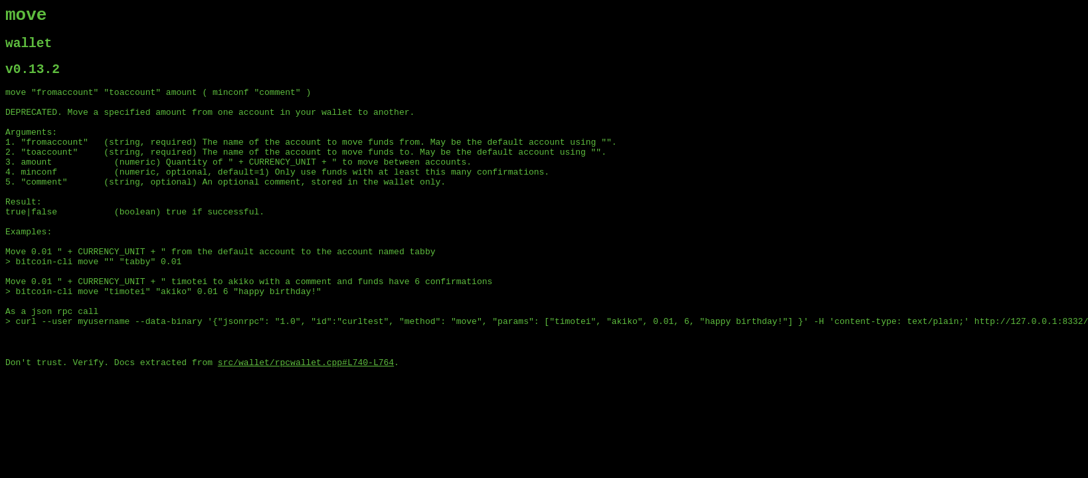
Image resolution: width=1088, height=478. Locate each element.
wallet (28, 49)
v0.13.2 (32, 79)
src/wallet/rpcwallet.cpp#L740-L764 (306, 424)
